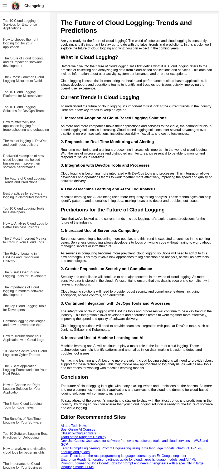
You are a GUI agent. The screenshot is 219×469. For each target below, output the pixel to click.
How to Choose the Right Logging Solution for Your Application (21, 388)
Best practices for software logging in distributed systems (25, 195)
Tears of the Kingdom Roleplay (83, 437)
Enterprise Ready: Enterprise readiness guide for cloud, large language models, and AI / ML (128, 459)
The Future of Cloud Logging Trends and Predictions (24, 180)
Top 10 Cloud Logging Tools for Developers (23, 210)
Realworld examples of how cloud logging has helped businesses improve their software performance (23, 161)
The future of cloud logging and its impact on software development (23, 62)
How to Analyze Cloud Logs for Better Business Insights (26, 225)
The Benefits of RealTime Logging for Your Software (22, 420)
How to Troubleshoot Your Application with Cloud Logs (23, 338)
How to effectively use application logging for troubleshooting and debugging (26, 125)
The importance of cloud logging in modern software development (23, 291)
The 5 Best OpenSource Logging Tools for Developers (24, 274)
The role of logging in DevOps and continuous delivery (25, 142)
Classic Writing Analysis (78, 433)
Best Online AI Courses (78, 429)
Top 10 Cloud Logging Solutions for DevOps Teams (24, 109)
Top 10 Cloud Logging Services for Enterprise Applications (20, 24)
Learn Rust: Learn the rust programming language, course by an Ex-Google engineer (123, 456)
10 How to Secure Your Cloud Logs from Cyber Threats (25, 353)
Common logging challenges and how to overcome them (24, 323)
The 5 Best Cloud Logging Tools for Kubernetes (22, 405)
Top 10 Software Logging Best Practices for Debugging (25, 435)
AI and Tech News (74, 426)
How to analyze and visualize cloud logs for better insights (24, 450)
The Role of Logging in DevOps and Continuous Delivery (21, 257)
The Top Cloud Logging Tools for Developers (24, 308)
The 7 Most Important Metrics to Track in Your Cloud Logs (25, 240)
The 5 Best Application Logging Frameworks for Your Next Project (25, 369)
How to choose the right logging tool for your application (20, 43)
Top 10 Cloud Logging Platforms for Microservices (23, 94)
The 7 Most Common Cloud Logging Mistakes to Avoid (23, 79)
